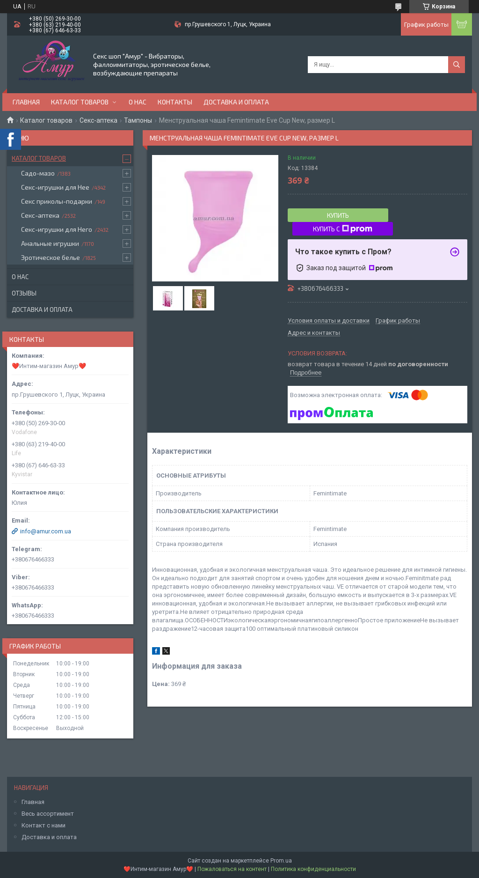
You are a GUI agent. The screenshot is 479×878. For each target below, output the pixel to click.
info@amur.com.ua (45, 531)
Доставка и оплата (236, 102)
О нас (137, 102)
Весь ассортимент (48, 813)
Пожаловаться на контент (232, 869)
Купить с (342, 229)
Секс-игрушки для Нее (55, 187)
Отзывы (24, 293)
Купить (338, 215)
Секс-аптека (98, 120)
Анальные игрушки (50, 243)
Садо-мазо (38, 173)
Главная (26, 102)
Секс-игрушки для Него (56, 229)
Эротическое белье (50, 257)
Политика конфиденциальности (313, 869)
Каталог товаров (80, 102)
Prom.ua (281, 860)
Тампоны (138, 120)
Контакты (175, 102)
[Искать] (456, 64)
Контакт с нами (43, 825)
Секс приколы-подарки (56, 201)
